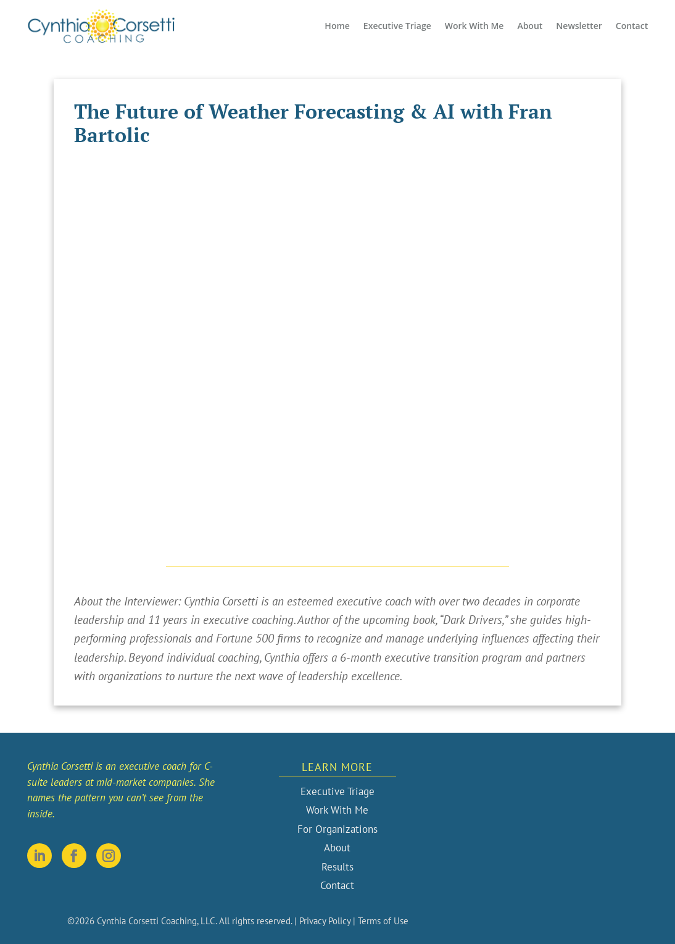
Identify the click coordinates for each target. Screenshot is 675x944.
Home (337, 26)
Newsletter (579, 26)
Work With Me (474, 26)
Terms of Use (383, 921)
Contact (632, 26)
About (529, 26)
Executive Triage (397, 26)
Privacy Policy (324, 921)
